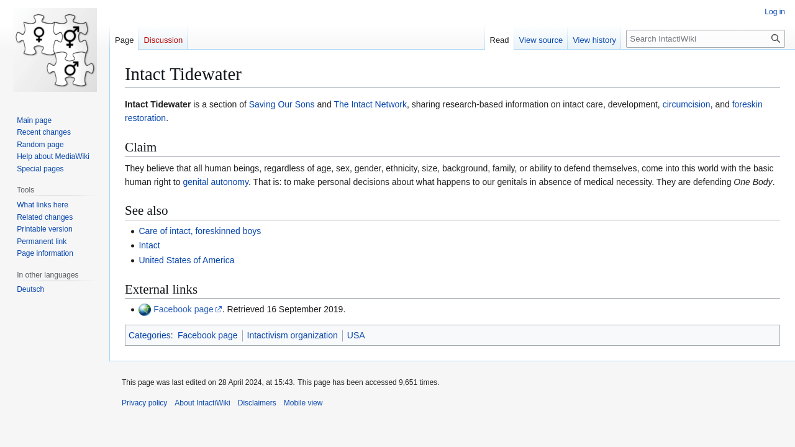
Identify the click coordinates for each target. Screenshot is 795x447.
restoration (145, 118)
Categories (150, 335)
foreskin (747, 104)
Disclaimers (257, 403)
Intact (149, 245)
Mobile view (303, 403)
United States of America (186, 260)
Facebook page (183, 309)
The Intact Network (370, 104)
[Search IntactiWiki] (705, 39)
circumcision (687, 104)
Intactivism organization (292, 335)
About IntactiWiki (202, 403)
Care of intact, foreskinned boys (200, 231)
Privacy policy (144, 403)
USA (356, 335)
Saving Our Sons (282, 104)
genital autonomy (215, 182)
